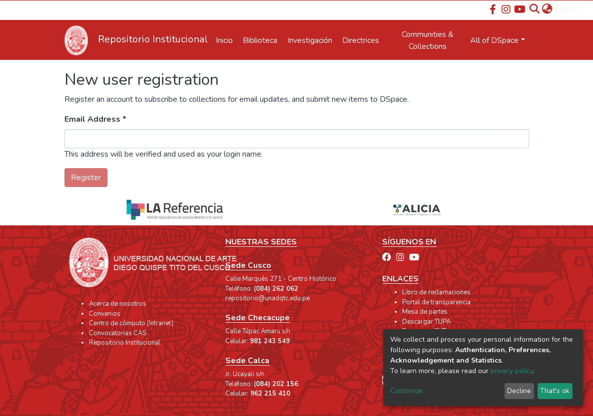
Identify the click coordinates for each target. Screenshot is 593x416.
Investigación (309, 40)
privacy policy (512, 371)
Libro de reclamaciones (436, 292)
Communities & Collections (428, 40)
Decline (519, 391)
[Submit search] (535, 9)
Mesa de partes (425, 311)
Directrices (360, 40)
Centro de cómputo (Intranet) (131, 323)
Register (86, 177)
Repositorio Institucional (124, 342)
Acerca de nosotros (117, 303)
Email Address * (95, 119)
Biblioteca (260, 40)
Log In (565, 8)
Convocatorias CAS (117, 333)
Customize (406, 391)
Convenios (104, 313)
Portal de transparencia (436, 302)
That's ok (555, 391)
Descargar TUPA (426, 321)
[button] (547, 9)
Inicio (224, 40)
